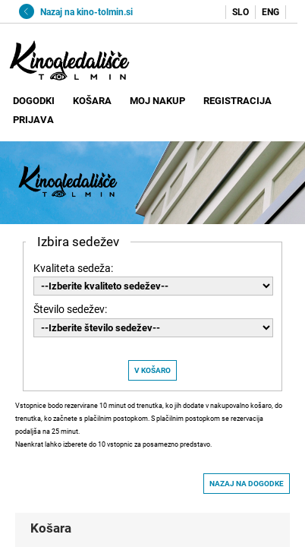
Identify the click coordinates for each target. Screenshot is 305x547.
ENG (270, 12)
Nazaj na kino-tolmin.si (76, 12)
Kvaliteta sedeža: (73, 268)
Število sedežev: (70, 309)
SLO (240, 12)
